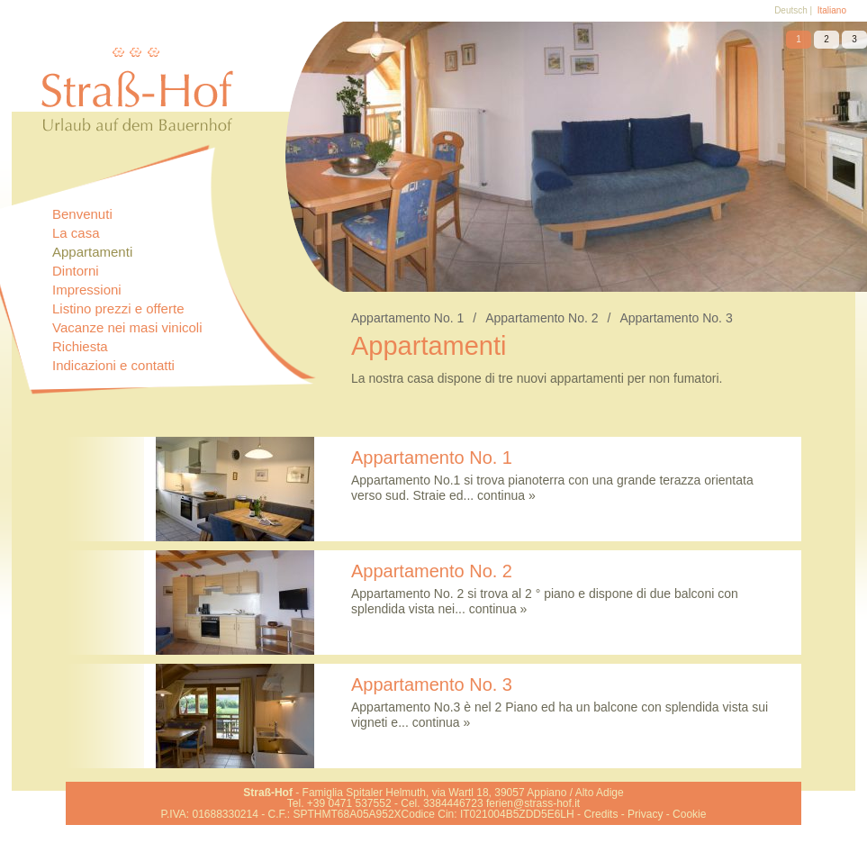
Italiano (831, 10)
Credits (600, 814)
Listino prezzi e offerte (118, 308)
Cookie (689, 814)
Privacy (645, 814)
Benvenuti (82, 214)
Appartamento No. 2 (552, 318)
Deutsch (791, 10)
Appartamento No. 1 (418, 318)
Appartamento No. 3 (675, 318)
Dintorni (75, 270)
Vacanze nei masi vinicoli (127, 327)
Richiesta (80, 346)
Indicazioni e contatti (113, 365)
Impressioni (87, 289)
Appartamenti (92, 251)
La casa (76, 232)
